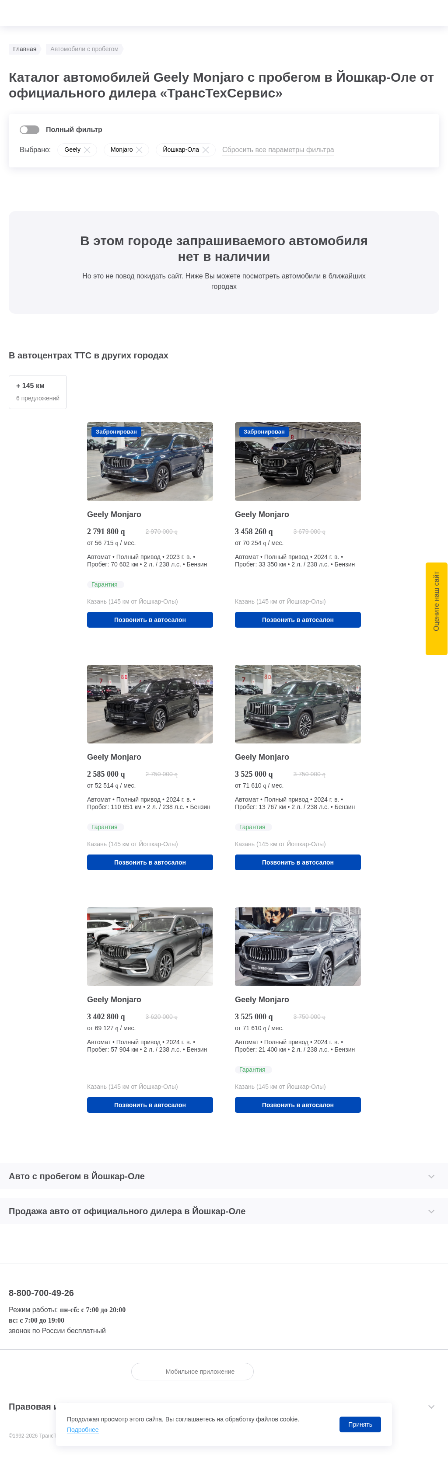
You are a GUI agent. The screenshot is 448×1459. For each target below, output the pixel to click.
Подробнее (83, 1429)
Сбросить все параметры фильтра (278, 149)
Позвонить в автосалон (150, 619)
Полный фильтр (74, 129)
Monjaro (122, 149)
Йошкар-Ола (181, 149)
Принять (360, 1424)
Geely (72, 149)
